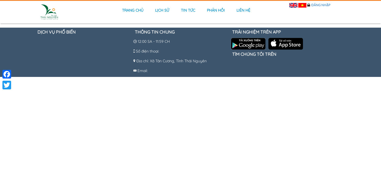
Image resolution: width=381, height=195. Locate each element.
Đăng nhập (320, 5)
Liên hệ (243, 10)
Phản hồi (216, 10)
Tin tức (188, 10)
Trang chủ (132, 10)
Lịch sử (162, 10)
